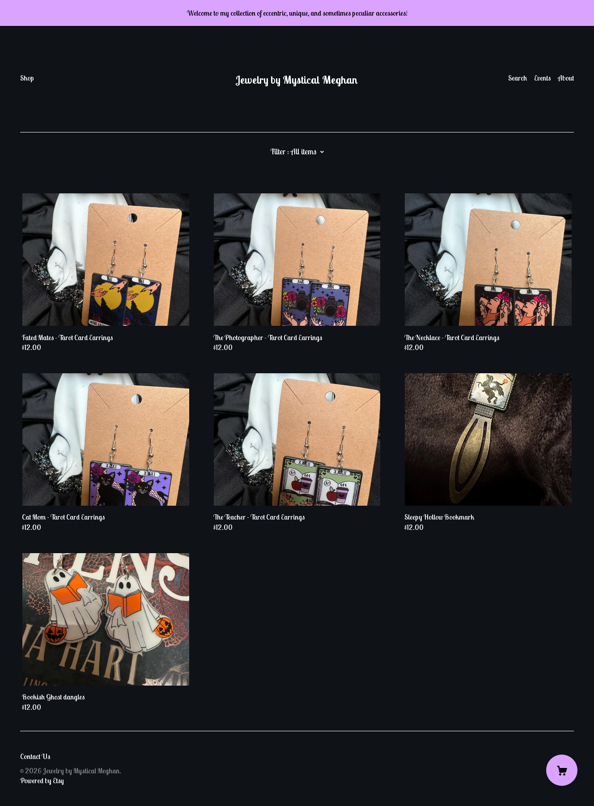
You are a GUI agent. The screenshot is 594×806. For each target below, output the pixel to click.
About (566, 77)
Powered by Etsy (42, 780)
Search (517, 77)
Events (542, 77)
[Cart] (561, 770)
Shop (27, 77)
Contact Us (35, 756)
